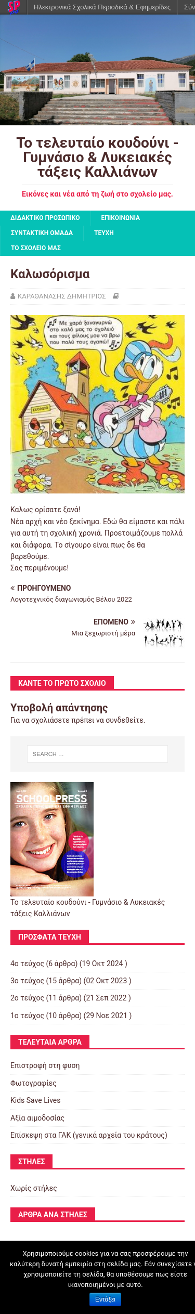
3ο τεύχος (27, 981)
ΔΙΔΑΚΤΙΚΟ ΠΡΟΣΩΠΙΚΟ (45, 218)
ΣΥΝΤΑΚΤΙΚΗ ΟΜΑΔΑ (42, 233)
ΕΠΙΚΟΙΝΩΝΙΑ (120, 218)
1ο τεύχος (27, 1015)
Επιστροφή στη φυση (45, 1065)
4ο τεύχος (27, 963)
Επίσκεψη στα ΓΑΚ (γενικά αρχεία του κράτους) (88, 1135)
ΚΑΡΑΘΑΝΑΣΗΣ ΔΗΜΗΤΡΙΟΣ (62, 296)
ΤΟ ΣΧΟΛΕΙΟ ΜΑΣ (36, 248)
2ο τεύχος (27, 998)
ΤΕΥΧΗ (104, 233)
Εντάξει (105, 1299)
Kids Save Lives (35, 1100)
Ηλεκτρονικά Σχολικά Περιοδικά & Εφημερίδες (102, 7)
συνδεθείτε (125, 720)
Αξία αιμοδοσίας (37, 1118)
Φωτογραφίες (33, 1083)
